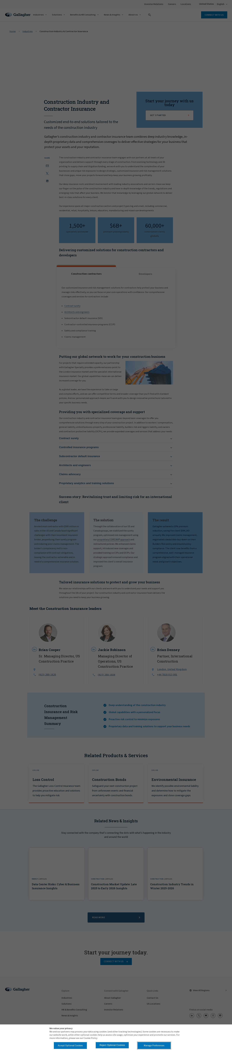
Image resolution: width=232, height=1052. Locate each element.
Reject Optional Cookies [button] (112, 1045)
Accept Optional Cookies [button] (70, 1045)
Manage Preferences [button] (154, 1045)
